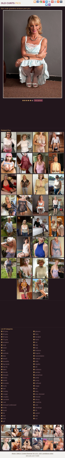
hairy (36, 334)
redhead (37, 383)
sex (35, 388)
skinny (36, 399)
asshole (4, 353)
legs (35, 348)
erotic (4, 408)
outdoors (37, 369)
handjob (37, 337)
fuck (3, 418)
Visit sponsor (38, 100)
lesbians (37, 350)
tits (35, 410)
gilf (3, 421)
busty (4, 386)
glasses (36, 331)
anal (3, 345)
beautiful (5, 361)
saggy (36, 386)
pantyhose (37, 375)
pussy (36, 380)
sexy (35, 391)
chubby (4, 391)
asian (4, 348)
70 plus (4, 339)
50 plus (4, 334)
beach (4, 358)
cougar (4, 394)
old (35, 367)
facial (4, 410)
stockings (37, 408)
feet (3, 416)
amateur (5, 342)
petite (36, 378)
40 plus (4, 331)
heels (36, 339)
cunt (3, 402)
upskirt (36, 413)
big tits (4, 367)
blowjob (4, 375)
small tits (37, 402)
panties (36, 372)
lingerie (36, 353)
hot (35, 342)
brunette (5, 383)
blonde (4, 372)
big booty (5, 364)
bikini (4, 369)
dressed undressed (8, 405)
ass (3, 350)
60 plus (4, 337)
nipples (36, 364)
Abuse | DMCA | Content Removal (22, 453)
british (4, 380)
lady (35, 345)
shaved (36, 397)
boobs (4, 378)
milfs (35, 361)
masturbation (38, 356)
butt (3, 388)
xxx (35, 418)
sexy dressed (38, 394)
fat (3, 413)
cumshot (5, 399)
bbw (3, 356)
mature (36, 358)
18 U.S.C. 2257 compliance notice (43, 453)
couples (4, 397)
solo (35, 405)
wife (35, 416)
